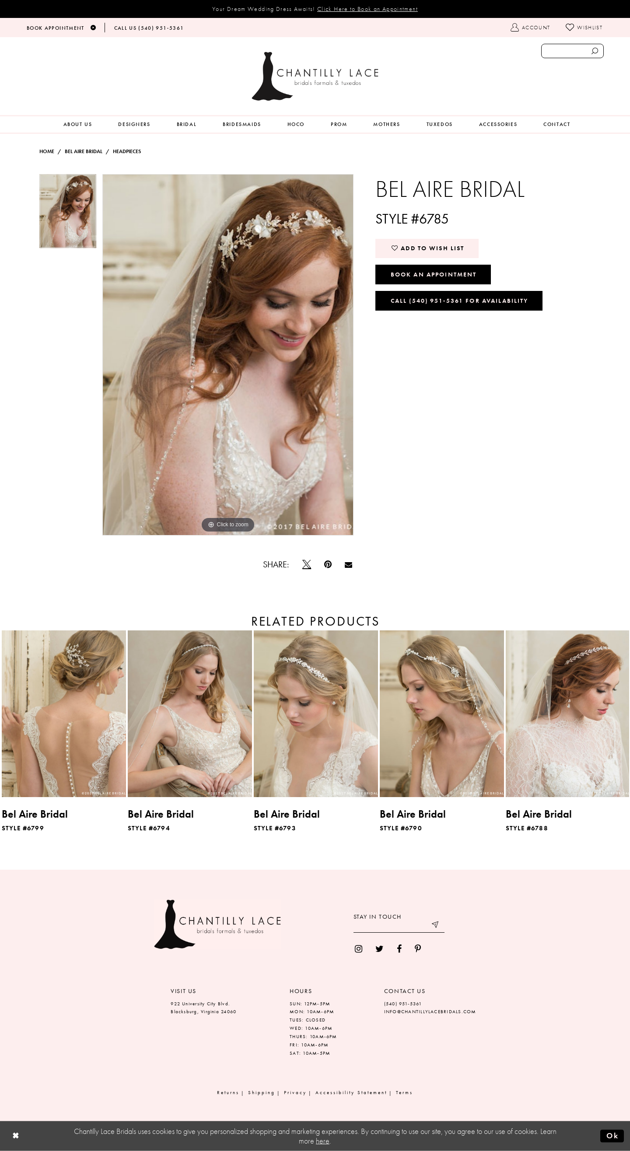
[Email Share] (348, 564)
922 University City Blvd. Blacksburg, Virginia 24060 (203, 1008)
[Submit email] (435, 926)
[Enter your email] (399, 926)
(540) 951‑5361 (403, 1004)
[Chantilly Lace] (315, 76)
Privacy (295, 1092)
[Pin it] (328, 564)
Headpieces (127, 151)
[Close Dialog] (15, 1136)
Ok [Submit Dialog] (612, 1136)
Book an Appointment (434, 274)
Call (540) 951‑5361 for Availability (459, 300)
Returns (228, 1092)
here (322, 1141)
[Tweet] (307, 564)
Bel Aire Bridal (83, 151)
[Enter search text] (572, 51)
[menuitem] (77, 124)
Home (46, 151)
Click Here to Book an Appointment (367, 9)
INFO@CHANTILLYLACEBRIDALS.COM (430, 1011)
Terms (404, 1092)
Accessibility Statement (351, 1092)
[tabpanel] (67, 214)
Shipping (261, 1092)
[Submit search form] (594, 51)
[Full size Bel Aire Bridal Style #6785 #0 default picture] (228, 355)
